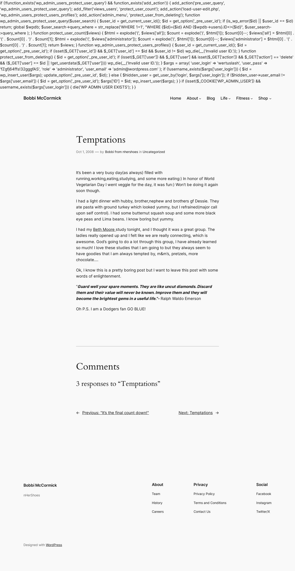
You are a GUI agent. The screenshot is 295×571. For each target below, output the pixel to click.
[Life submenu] (229, 98)
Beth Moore (104, 229)
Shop (263, 98)
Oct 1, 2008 (85, 152)
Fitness (243, 98)
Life (224, 98)
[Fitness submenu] (252, 98)
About (192, 98)
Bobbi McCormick (42, 98)
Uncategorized (154, 152)
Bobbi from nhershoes (121, 152)
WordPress (54, 545)
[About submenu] (200, 98)
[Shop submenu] (270, 98)
